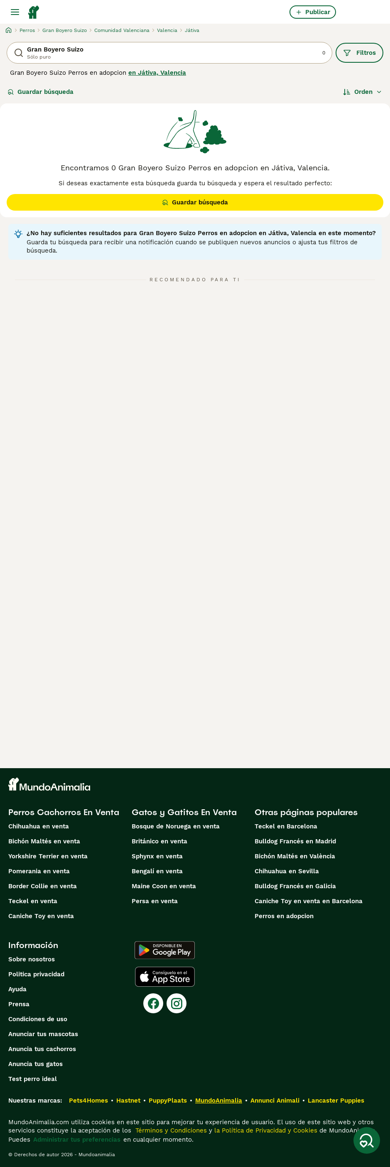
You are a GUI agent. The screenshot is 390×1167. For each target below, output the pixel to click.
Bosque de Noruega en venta (176, 826)
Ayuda (17, 989)
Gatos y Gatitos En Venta (184, 812)
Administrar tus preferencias (76, 1139)
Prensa (18, 1004)
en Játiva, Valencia (157, 72)
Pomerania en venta (39, 871)
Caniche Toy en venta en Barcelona (309, 901)
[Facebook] (153, 1003)
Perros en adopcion (284, 916)
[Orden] (362, 92)
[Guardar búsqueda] (366, 1140)
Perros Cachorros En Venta (63, 812)
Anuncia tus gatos (35, 1064)
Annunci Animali (274, 1100)
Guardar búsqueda (40, 92)
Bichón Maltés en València (295, 856)
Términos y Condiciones (170, 1130)
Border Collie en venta (42, 886)
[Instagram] (176, 1003)
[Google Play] (165, 950)
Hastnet (128, 1100)
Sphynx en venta (157, 856)
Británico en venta (159, 841)
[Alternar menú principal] (15, 12)
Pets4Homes (88, 1100)
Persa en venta (155, 901)
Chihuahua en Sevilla (287, 871)
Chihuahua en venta (38, 826)
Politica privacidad (36, 974)
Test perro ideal (32, 1079)
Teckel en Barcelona (286, 826)
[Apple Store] (165, 977)
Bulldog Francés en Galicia (295, 886)
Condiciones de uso (37, 1019)
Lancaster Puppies (336, 1100)
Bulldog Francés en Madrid (295, 841)
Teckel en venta (32, 901)
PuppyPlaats (168, 1100)
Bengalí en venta (157, 871)
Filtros (359, 53)
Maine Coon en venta (164, 886)
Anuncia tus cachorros (42, 1049)
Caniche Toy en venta (41, 916)
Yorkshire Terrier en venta (48, 856)
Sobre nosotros (31, 959)
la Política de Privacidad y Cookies (264, 1130)
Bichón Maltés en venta (44, 841)
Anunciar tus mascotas (43, 1034)
